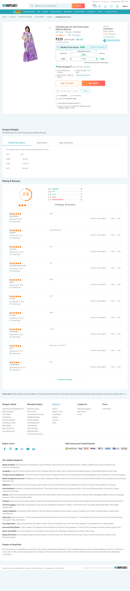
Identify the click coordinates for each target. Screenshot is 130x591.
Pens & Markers (71, 527)
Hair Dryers (24, 485)
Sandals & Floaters (55, 501)
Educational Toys (29, 524)
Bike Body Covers (58, 517)
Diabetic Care (73, 531)
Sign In (125, 6)
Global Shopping (111, 12)
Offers (100, 12)
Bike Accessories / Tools (21, 517)
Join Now (86, 67)
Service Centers (8, 428)
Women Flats (79, 501)
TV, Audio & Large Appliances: (13, 475)
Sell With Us (96, 1)
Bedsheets (19, 488)
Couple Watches (22, 549)
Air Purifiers (52, 549)
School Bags (114, 505)
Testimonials (32, 425)
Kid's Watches (8, 514)
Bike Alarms (20, 520)
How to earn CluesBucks (99, 47)
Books (45, 527)
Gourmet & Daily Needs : (11, 527)
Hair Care (59, 535)
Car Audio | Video (9, 520)
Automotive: (6, 517)
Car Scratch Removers (114, 517)
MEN (38, 12)
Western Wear (87, 495)
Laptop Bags (30, 505)
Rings (105, 511)
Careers (55, 420)
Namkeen (52, 527)
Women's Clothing (15, 495)
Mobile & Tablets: (8, 465)
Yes (113, 218)
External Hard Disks (89, 478)
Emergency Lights (35, 485)
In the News (56, 414)
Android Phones (21, 465)
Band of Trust (57, 412)
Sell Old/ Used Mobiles (11, 467)
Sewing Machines (102, 485)
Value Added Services (108, 465)
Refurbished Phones (73, 465)
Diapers (19, 524)
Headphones (30, 478)
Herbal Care (101, 535)
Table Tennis (89, 531)
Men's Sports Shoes (17, 501)
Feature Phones (45, 465)
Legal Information (66, 143)
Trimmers (15, 485)
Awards (55, 417)
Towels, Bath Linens (51, 488)
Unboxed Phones (58, 465)
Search (78, 6)
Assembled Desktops (100, 471)
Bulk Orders (82, 412)
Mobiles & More (29, 12)
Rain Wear (107, 552)
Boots (102, 501)
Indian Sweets (111, 527)
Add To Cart (67, 83)
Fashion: (5, 495)
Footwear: (6, 501)
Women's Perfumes (71, 535)
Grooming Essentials (25, 535)
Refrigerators (77, 475)
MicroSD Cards (8, 481)
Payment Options (8, 420)
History (55, 409)
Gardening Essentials (10, 491)
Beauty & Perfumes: (9, 535)
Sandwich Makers (99, 549)
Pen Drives (77, 478)
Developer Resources (35, 434)
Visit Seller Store (108, 37)
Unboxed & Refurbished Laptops (79, 471)
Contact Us (105, 1)
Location (95, 7)
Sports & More (79, 12)
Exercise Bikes (39, 531)
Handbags (120, 495)
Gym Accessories (51, 531)
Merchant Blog (32, 431)
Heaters (49, 552)
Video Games (62, 471)
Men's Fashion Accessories (61, 495)
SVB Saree (59, 32)
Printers (21, 471)
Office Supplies (26, 527)
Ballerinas (88, 501)
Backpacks (50, 478)
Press (80, 414)
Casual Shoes (42, 501)
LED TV (10, 552)
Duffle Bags (20, 505)
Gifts (119, 527)
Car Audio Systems (61, 552)
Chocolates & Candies (97, 527)
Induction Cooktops (88, 485)
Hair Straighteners (73, 485)
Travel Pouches (41, 505)
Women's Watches (46, 511)
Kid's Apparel (109, 524)
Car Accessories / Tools (74, 517)
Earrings (99, 511)
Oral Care (92, 535)
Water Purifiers (48, 485)
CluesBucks (6, 417)
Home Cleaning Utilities (94, 488)
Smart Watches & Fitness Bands (114, 478)
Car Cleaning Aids (37, 517)
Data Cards (113, 471)
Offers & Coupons (8, 549)
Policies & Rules (33, 420)
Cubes (89, 524)
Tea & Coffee (83, 527)
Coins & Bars (22, 511)
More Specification (83, 75)
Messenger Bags (102, 505)
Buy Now (93, 83)
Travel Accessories (80, 505)
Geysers (113, 485)
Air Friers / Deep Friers (115, 549)
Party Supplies (80, 524)
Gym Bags (91, 505)
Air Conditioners (104, 475)
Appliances (68, 12)
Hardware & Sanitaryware (33, 488)
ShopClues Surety (8, 423)
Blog (54, 423)
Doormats (108, 488)
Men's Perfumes (49, 535)
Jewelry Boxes (114, 511)
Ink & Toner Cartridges (40, 471)
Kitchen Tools (80, 488)
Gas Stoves (33, 549)
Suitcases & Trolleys (64, 505)
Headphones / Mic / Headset (67, 549)
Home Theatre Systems (42, 475)
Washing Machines (90, 475)
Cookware (71, 488)
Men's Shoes (84, 552)
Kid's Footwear (42, 524)
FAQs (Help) (6, 425)
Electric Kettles (60, 485)
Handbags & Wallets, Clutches (104, 495)
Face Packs (83, 535)
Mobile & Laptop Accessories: (13, 478)
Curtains (116, 488)
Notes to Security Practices (34, 568)
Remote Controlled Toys (57, 524)
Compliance (49, 568)
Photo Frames (74, 552)
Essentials (91, 12)
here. (124, 394)
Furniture (63, 488)
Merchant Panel (33, 409)
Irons (5, 552)
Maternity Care (98, 524)
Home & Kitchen (55, 12)
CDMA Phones (93, 465)
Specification (42, 143)
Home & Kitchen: (8, 488)
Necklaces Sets (59, 511)
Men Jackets (18, 552)
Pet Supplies (37, 527)
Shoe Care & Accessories (114, 501)
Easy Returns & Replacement (13, 409)
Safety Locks (8, 507)
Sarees (5, 497)
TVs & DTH (29, 475)
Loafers (96, 501)
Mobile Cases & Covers (63, 478)
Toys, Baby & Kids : (9, 524)
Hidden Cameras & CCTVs (61, 475)
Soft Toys (70, 524)
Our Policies (6, 414)
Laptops (15, 471)
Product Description (16, 143)
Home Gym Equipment (24, 531)
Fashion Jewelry (72, 511)
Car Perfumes (99, 517)
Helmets (48, 517)
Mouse (99, 478)
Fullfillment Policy (33, 417)
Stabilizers (42, 552)
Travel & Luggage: (9, 505)
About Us (56, 404)
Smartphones (33, 465)
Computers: (6, 471)
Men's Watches (33, 511)
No (119, 218)
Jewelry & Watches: (9, 511)
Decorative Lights (96, 552)
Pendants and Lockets (87, 511)
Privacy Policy (6, 568)
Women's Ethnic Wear (43, 495)
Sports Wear (76, 495)
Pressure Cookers (85, 549)
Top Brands (7, 554)
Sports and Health (9, 531)
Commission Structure (35, 414)
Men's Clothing (28, 495)
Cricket (81, 531)
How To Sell (31, 412)
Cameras (114, 475)
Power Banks (40, 478)
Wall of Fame (59, 568)
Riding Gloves (88, 517)
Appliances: (6, 485)
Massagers (63, 531)
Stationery (61, 527)
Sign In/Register (8, 412)
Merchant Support (84, 409)
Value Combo (111, 535)
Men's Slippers (31, 501)
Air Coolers (43, 549)
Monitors (52, 471)
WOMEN (45, 12)
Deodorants (38, 535)
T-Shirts (12, 497)
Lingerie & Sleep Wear (24, 497)
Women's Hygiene (9, 537)
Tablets (84, 465)
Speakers (122, 475)
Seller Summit (32, 428)
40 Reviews (76, 35)
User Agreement (8, 431)
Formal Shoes (68, 501)
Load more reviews (65, 379)
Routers (28, 471)
